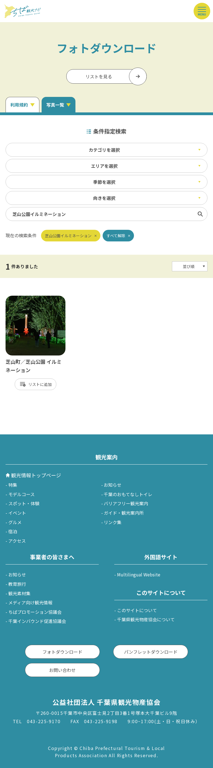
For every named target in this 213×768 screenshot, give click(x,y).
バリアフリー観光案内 (126, 503)
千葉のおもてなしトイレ (128, 494)
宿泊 (12, 531)
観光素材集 (19, 593)
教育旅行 (17, 584)
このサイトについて (137, 610)
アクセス (17, 540)
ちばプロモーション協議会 (35, 612)
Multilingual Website (138, 574)
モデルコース (21, 494)
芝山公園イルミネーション (68, 235)
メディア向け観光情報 (30, 602)
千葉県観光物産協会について (146, 619)
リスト (34, 384)
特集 (12, 484)
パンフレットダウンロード (151, 651)
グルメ (15, 522)
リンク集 (112, 522)
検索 (200, 214)
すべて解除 (115, 235)
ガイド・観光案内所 (124, 512)
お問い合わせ (62, 670)
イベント (17, 512)
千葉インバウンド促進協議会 (37, 621)
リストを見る (98, 76)
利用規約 (19, 104)
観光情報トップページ (36, 475)
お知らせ (112, 484)
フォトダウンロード (62, 651)
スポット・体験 (23, 503)
